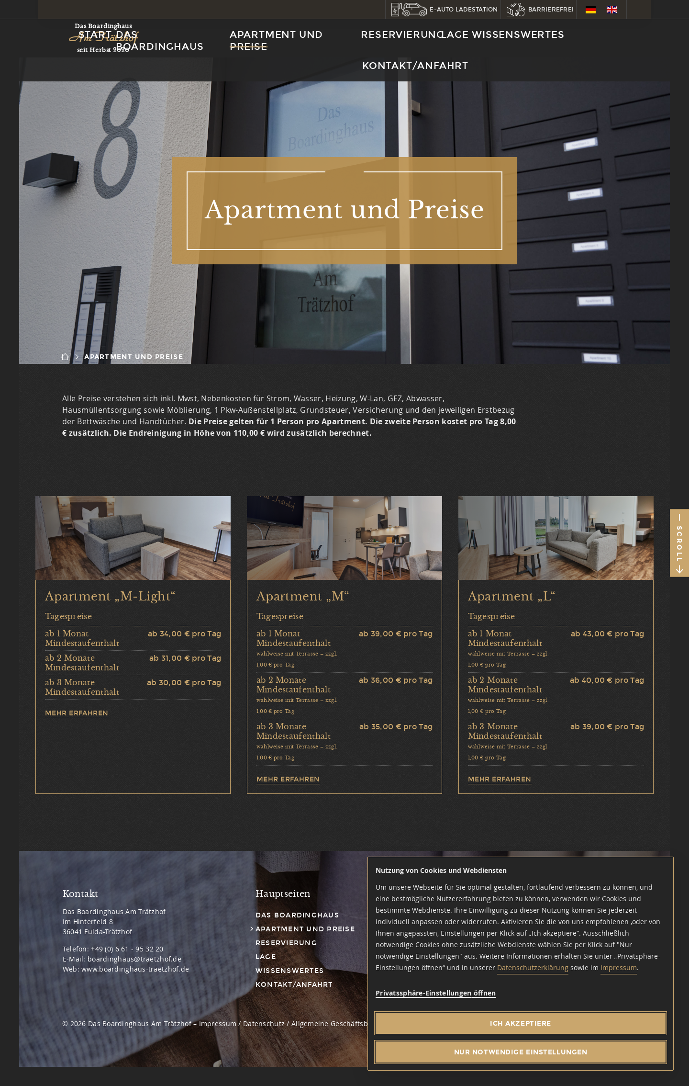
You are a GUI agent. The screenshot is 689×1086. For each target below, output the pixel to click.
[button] (443, 9)
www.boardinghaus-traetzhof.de (135, 968)
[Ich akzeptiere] (521, 1023)
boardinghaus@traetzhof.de (134, 958)
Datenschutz (264, 1023)
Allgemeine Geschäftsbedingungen (349, 1023)
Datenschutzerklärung (532, 967)
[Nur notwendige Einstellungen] (521, 1052)
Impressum (618, 967)
